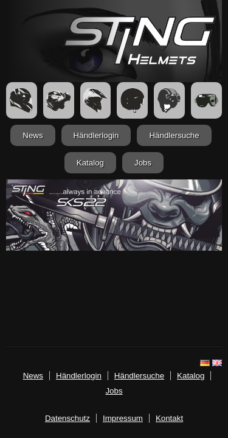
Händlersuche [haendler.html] (174, 135)
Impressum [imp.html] (123, 418)
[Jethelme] (132, 100)
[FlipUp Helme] (58, 100)
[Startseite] (139, 61)
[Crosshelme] (95, 100)
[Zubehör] (206, 100)
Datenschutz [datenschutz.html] (67, 418)
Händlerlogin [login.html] (96, 135)
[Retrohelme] (169, 100)
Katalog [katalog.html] (90, 162)
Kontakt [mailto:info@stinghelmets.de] (169, 418)
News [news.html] (32, 135)
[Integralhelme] (21, 100)
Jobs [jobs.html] (142, 162)
